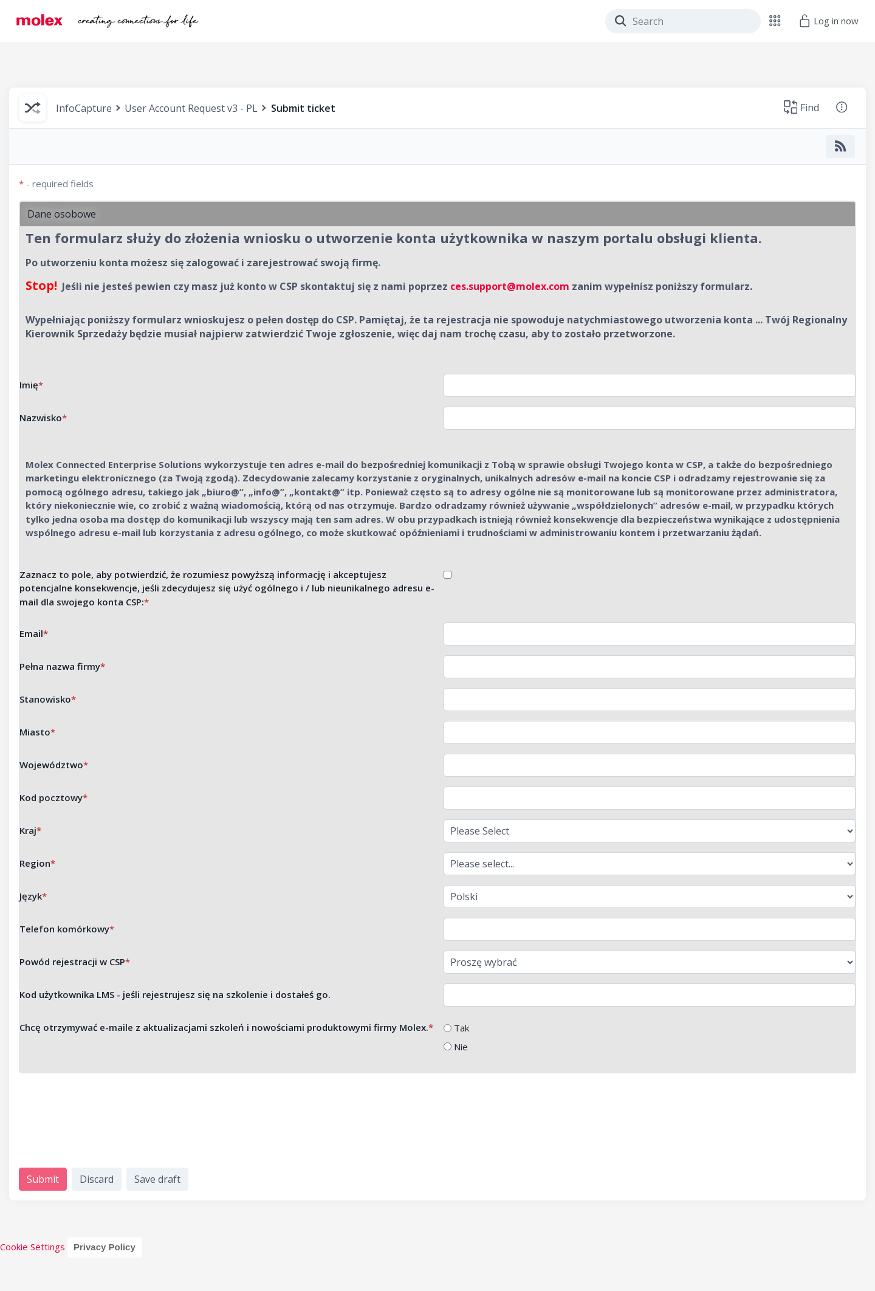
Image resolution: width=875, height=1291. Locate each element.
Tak (461, 1028)
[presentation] (111, 1121)
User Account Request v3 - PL (191, 108)
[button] (775, 21)
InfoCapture (84, 108)
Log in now (828, 20)
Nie (461, 1047)
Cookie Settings (32, 1247)
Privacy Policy (105, 1247)
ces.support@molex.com (509, 286)
